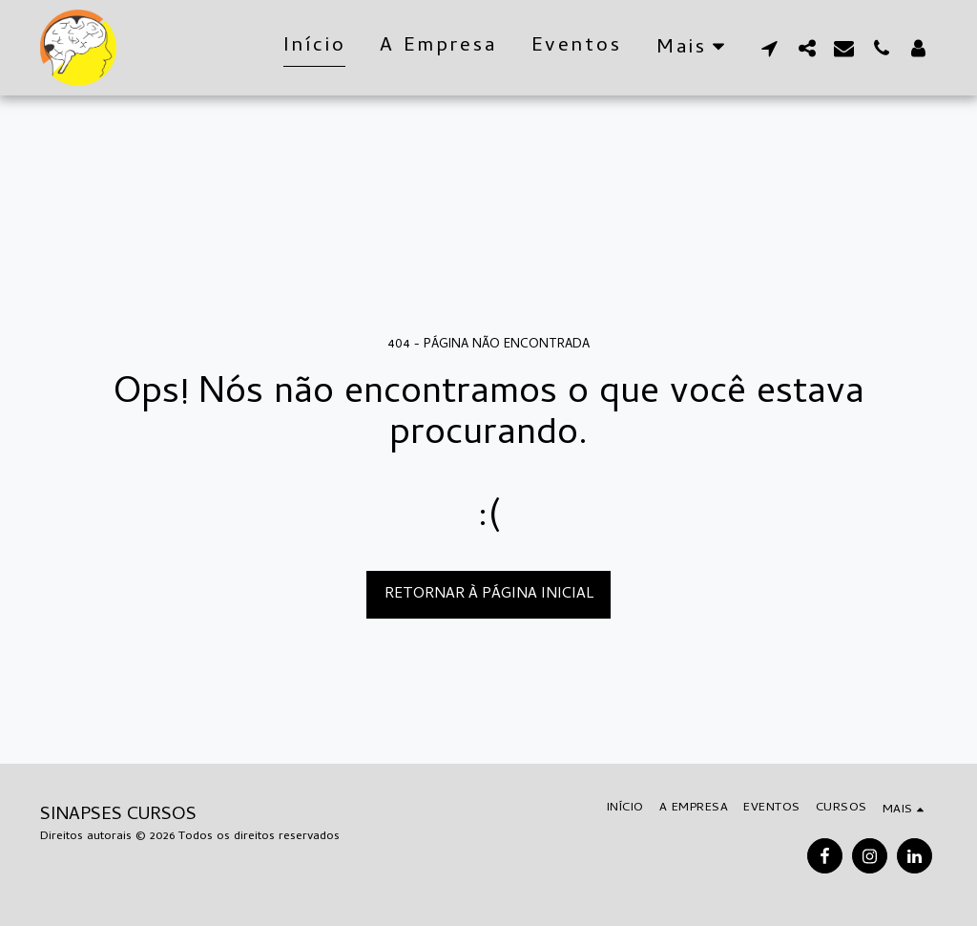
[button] (769, 47)
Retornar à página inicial (489, 594)
